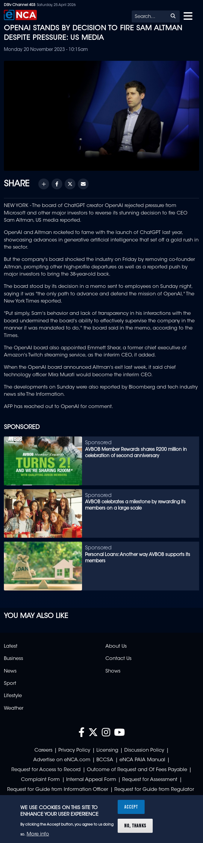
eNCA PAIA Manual (142, 760)
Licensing (107, 750)
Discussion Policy (144, 750)
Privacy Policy (74, 750)
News (10, 671)
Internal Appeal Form (91, 779)
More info (38, 834)
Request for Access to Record (46, 770)
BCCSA (104, 760)
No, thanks (135, 826)
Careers (43, 750)
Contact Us (118, 658)
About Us (116, 646)
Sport (10, 683)
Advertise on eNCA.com (61, 760)
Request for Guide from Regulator (154, 789)
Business (13, 658)
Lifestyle (13, 696)
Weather (13, 708)
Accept (131, 807)
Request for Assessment (149, 779)
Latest (10, 646)
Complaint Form (40, 779)
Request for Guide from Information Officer (57, 789)
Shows (112, 671)
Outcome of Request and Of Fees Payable (137, 770)
